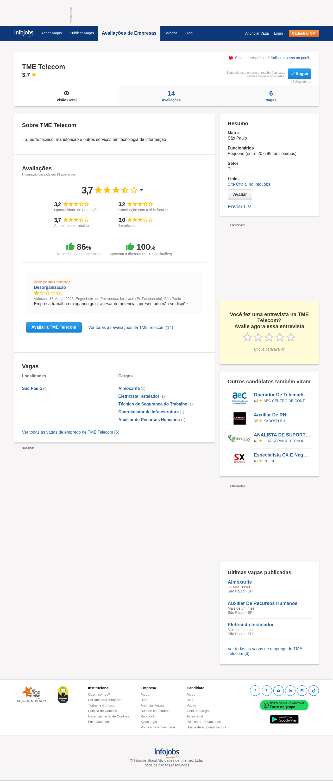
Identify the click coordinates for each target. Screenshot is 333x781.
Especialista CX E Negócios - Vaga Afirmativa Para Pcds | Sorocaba (282, 455)
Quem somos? (99, 694)
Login (278, 33)
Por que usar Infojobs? (105, 700)
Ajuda (145, 694)
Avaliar (240, 194)
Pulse (269, 461)
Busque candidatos (155, 711)
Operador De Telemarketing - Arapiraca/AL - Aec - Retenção (282, 394)
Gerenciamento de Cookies (108, 716)
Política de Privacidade (158, 727)
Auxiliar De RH (270, 414)
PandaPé (148, 716)
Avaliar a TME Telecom (54, 327)
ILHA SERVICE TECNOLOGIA (286, 441)
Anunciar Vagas (152, 705)
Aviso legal (149, 722)
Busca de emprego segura (206, 727)
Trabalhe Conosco (102, 705)
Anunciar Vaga (257, 33)
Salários (171, 33)
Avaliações (171, 96)
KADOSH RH (274, 421)
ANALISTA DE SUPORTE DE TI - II (282, 435)
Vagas (271, 96)
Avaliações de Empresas (129, 33)
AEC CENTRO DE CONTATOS (286, 401)
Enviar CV (239, 206)
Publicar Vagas (82, 33)
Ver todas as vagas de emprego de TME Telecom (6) (71, 432)
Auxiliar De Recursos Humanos (263, 603)
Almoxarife (129, 388)
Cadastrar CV (303, 33)
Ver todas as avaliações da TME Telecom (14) (130, 327)
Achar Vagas (51, 33)
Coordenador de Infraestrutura (148, 412)
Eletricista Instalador (138, 396)
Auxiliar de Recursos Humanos (149, 419)
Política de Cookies (102, 711)
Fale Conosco (98, 722)
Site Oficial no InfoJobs (249, 184)
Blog (189, 33)
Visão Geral (66, 96)
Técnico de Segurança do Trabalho (152, 404)
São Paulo (32, 388)
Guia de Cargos (198, 711)
